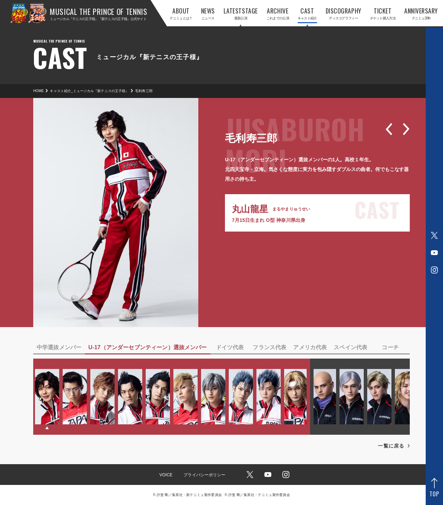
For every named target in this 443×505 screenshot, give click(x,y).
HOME (38, 91)
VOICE (165, 474)
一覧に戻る (391, 446)
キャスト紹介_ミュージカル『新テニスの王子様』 (89, 91)
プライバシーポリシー (204, 474)
